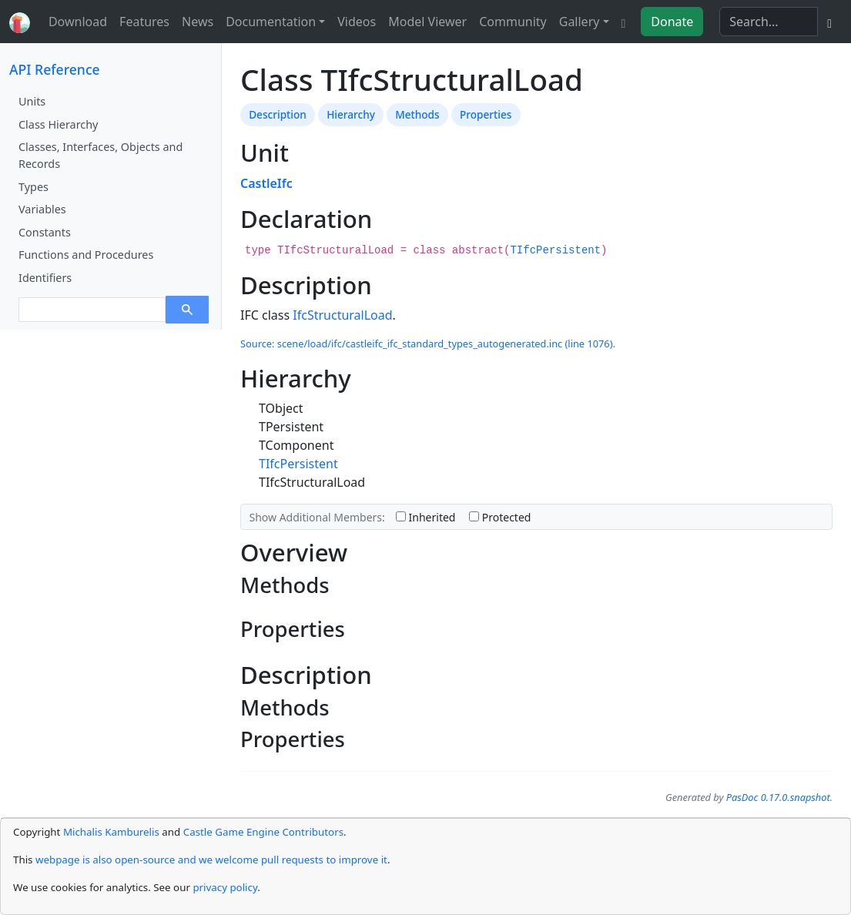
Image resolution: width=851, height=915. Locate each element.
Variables (42, 209)
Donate (672, 21)
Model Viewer (427, 21)
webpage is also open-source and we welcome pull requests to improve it (211, 859)
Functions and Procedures (85, 254)
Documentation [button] (271, 21)
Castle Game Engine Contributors (263, 832)
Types (33, 186)
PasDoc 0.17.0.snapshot (778, 797)
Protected (500, 517)
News (197, 21)
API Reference (54, 69)
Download (78, 21)
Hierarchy (351, 114)
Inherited (426, 517)
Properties (485, 114)
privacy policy (225, 887)
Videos (356, 21)
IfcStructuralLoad (342, 315)
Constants (44, 232)
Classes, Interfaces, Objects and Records (100, 155)
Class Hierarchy (58, 124)
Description (278, 114)
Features (144, 21)
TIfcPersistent (555, 250)
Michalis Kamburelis (111, 832)
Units (31, 101)
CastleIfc (266, 183)
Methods (417, 114)
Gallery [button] (579, 21)
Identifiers (45, 277)
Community (513, 21)
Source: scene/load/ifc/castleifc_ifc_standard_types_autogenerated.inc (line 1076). (427, 343)
